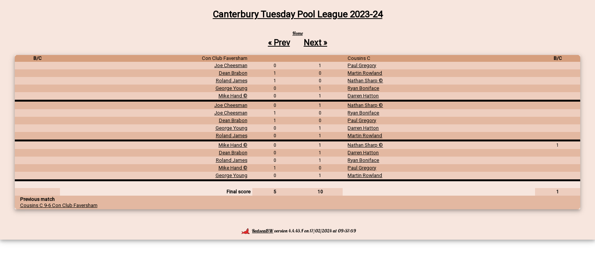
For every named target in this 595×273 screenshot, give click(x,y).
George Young (231, 88)
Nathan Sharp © (365, 80)
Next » (315, 42)
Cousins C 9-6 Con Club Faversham (59, 205)
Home (298, 33)
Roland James (231, 80)
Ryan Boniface (363, 88)
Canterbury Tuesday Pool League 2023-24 (297, 14)
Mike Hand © (233, 96)
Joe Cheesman (230, 65)
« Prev (279, 42)
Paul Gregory (362, 65)
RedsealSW (257, 231)
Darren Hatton (363, 96)
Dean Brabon (233, 73)
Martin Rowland (365, 73)
